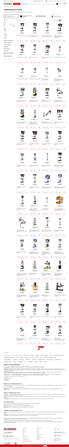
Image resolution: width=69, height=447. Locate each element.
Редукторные (15, 359)
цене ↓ (25, 20)
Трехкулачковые (30, 361)
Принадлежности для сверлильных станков (40, 16)
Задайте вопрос (59, 435)
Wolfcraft (5, 38)
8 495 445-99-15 (35, 1)
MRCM (5, 33)
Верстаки (37, 355)
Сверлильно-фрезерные (41, 359)
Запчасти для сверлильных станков (59, 355)
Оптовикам (38, 436)
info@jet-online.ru (41, 1)
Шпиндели (45, 361)
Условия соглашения (26, 439)
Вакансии (38, 439)
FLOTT (5, 31)
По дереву (40, 357)
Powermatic (6, 35)
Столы (25, 361)
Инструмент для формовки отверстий (26, 16)
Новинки (38, 431)
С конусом (14, 361)
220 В (5, 355)
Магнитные (26, 357)
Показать (9, 58)
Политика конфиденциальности (28, 441)
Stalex (5, 37)
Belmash (5, 30)
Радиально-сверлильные (7, 359)
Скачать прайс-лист (40, 434)
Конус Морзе (21, 357)
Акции (37, 429)
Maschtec (5, 34)
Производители (39, 428)
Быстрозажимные (25, 355)
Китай (17, 357)
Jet (4, 32)
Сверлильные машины (50, 359)
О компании (24, 428)
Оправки (36, 357)
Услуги (24, 429)
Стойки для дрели (20, 361)
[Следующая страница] (64, 20)
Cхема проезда (56, 440)
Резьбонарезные (21, 359)
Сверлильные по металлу (7, 361)
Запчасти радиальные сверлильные (9, 357)
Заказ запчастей (25, 436)
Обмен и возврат (25, 438)
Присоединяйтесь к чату (60, 432)
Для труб (51, 355)
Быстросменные (32, 355)
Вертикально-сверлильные (44, 355)
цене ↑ (23, 20)
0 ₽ (64, 3)
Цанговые (41, 361)
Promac (5, 36)
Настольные (31, 357)
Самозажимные (34, 359)
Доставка (24, 431)
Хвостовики (36, 361)
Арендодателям (39, 437)
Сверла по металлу (55, 16)
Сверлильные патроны (58, 359)
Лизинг (24, 434)
